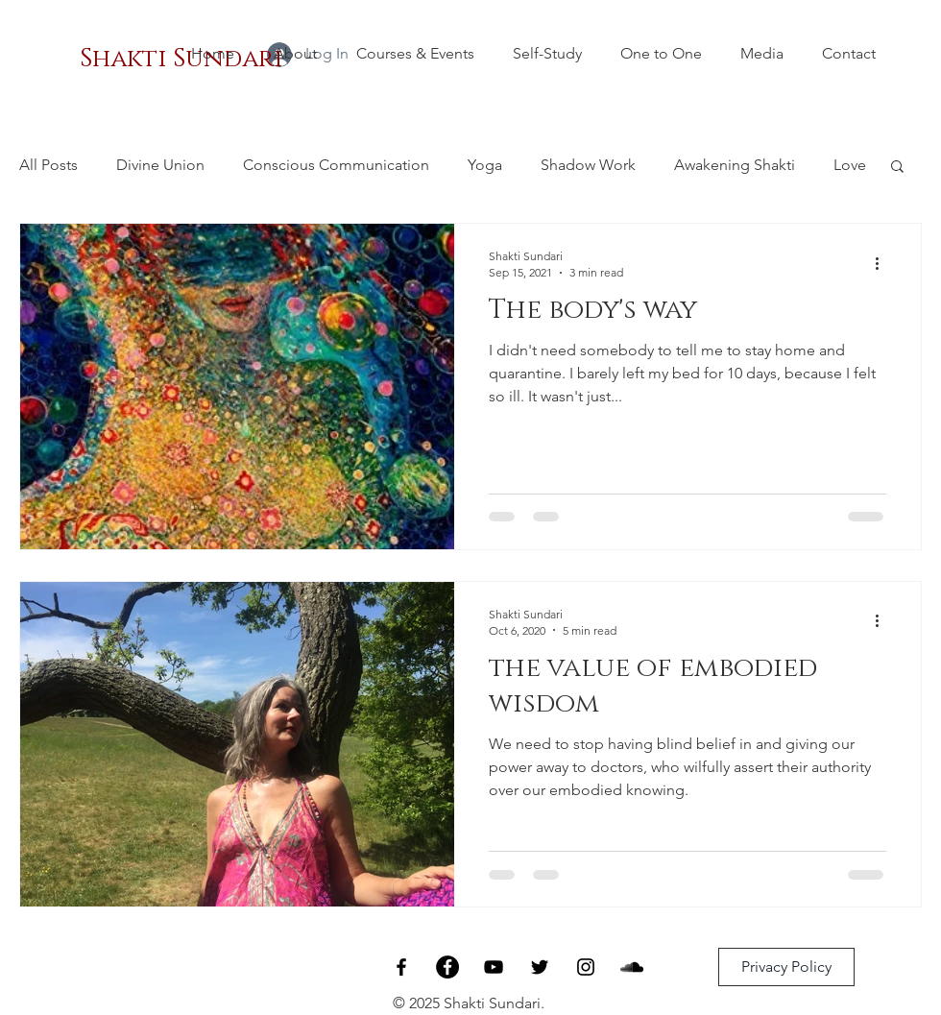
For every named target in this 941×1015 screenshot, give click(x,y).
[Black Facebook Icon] (401, 967)
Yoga (485, 165)
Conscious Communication (336, 165)
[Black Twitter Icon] (539, 967)
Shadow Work (588, 165)
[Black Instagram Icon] (585, 967)
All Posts (48, 165)
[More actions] (883, 263)
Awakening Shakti (734, 165)
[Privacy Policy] (786, 967)
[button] (897, 167)
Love (849, 165)
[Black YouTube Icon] (493, 967)
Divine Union (160, 165)
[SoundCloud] (631, 967)
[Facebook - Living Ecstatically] (447, 967)
